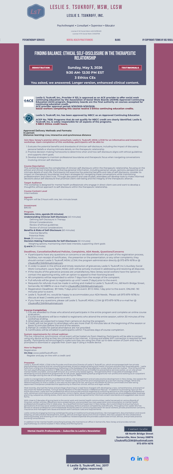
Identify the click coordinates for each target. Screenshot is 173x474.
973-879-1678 (145, 443)
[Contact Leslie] (138, 429)
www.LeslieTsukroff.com (45, 353)
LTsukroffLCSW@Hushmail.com (45, 263)
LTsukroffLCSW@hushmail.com (134, 440)
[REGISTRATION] (41, 68)
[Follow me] (133, 459)
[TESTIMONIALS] (130, 68)
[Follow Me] (146, 459)
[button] (64, 430)
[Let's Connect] (139, 459)
